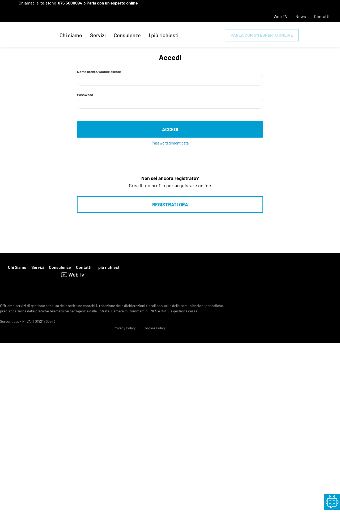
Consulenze (127, 35)
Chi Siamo (17, 267)
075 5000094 (70, 2)
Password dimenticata (170, 143)
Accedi (170, 129)
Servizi (98, 35)
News (300, 16)
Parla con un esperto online (112, 2)
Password (85, 94)
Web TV (280, 16)
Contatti (321, 16)
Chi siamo (71, 35)
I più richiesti (163, 35)
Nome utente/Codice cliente (99, 71)
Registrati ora (170, 204)
